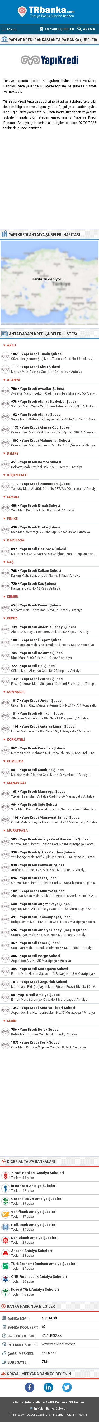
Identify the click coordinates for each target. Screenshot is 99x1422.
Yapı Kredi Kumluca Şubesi (42, 770)
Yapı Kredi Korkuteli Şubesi (42, 748)
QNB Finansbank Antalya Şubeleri (39, 1277)
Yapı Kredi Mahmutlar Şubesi (46, 440)
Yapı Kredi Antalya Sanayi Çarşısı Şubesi (53, 930)
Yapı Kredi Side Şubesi (38, 805)
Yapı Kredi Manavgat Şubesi (43, 792)
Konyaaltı (16, 692)
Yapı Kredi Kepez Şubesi (42, 640)
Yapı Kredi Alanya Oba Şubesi (46, 427)
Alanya (13, 380)
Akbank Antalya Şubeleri (31, 1251)
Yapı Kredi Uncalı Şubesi (42, 701)
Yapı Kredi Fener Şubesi (40, 943)
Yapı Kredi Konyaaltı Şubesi (42, 865)
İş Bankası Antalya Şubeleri (34, 1186)
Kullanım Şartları (54, 1414)
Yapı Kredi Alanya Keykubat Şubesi (49, 402)
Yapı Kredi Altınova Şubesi (43, 891)
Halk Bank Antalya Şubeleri (33, 1225)
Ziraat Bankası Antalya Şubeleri (37, 1173)
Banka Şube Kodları (28, 1402)
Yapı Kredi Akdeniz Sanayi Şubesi (48, 627)
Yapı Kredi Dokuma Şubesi (42, 653)
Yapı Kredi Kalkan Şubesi (40, 571)
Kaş (10, 562)
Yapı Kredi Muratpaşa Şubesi (44, 969)
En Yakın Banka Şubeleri (50, 1408)
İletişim (82, 1414)
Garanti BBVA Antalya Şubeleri (37, 1199)
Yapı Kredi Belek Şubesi (39, 1029)
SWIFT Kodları (55, 1402)
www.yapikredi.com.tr (58, 1344)
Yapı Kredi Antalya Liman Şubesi (49, 726)
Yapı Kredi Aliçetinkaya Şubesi (45, 904)
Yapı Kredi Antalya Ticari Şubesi (48, 1008)
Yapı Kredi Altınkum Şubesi (42, 713)
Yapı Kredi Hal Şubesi (38, 666)
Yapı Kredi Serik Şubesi (41, 1042)
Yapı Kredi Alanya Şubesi (41, 414)
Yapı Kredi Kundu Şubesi (42, 354)
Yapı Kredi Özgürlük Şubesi (44, 982)
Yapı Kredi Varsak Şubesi (43, 679)
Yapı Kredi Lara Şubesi (39, 878)
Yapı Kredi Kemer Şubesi (40, 605)
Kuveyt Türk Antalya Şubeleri (35, 1290)
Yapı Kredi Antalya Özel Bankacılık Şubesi (54, 839)
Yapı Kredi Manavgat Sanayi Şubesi (51, 817)
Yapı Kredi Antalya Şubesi (39, 995)
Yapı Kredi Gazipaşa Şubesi (43, 549)
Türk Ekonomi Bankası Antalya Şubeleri (44, 1264)
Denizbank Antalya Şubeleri (34, 1238)
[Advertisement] (49, 181)
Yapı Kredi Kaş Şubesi (38, 584)
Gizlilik (71, 1414)
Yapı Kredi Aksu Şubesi (41, 367)
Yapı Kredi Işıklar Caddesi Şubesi (47, 852)
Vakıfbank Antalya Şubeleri (33, 1212)
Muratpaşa (17, 830)
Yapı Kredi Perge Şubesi (40, 956)
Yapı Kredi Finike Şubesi (40, 527)
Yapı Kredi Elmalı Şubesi (40, 506)
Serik (11, 1021)
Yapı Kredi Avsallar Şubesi (42, 389)
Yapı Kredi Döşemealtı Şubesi (46, 484)
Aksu (11, 345)
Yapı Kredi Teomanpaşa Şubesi (46, 917)
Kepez (12, 618)
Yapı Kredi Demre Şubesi (40, 462)
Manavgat (16, 783)
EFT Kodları (76, 1402)
